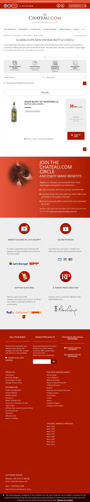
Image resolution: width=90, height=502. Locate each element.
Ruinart (49, 388)
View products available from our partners (19, 83)
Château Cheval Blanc (55, 406)
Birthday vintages (12, 377)
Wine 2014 (51, 442)
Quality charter (11, 395)
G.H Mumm (51, 395)
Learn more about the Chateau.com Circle (63, 211)
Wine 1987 (51, 439)
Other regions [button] (51, 29)
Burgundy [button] (24, 29)
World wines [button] (65, 29)
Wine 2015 (51, 444)
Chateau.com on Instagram (72, 355)
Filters (45, 92)
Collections (9, 375)
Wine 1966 (51, 429)
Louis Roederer (52, 377)
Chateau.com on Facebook (72, 348)
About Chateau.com (13, 400)
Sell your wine (10, 416)
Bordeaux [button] (12, 29)
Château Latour (53, 393)
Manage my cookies (65, 500)
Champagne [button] (36, 29)
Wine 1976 (51, 431)
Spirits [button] (77, 29)
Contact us (9, 398)
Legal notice (10, 405)
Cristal (49, 398)
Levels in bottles (11, 418)
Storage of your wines (13, 382)
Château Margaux (53, 385)
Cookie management (13, 390)
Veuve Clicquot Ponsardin (56, 382)
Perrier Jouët (51, 375)
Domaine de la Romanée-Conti (58, 390)
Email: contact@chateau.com (16, 481)
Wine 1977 (51, 434)
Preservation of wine (13, 380)
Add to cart (76, 136)
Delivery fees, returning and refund (19, 408)
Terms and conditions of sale (16, 403)
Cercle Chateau (11, 393)
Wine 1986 (51, 436)
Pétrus (49, 400)
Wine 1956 (51, 426)
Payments (9, 413)
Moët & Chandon (53, 380)
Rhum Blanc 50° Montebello (41, 103)
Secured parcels (11, 410)
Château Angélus (53, 403)
